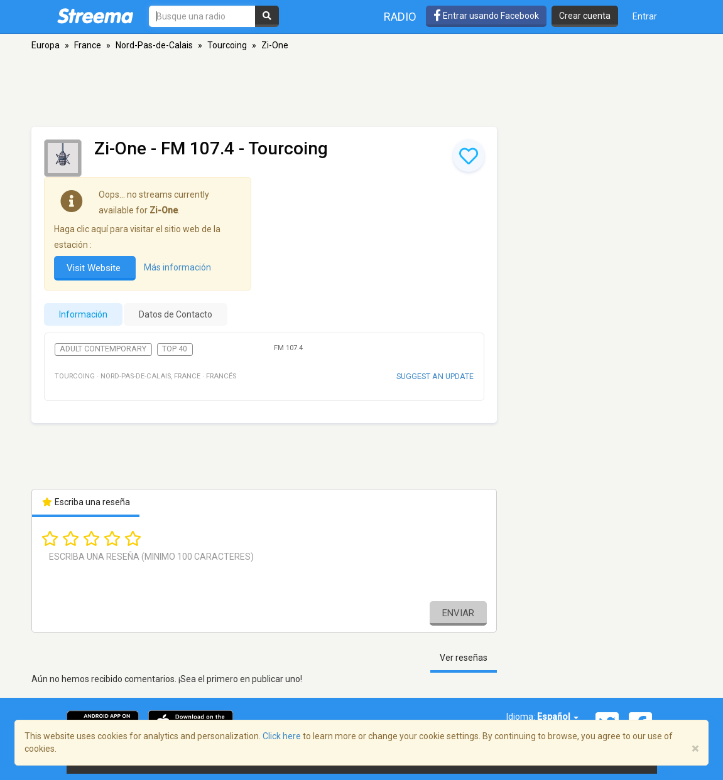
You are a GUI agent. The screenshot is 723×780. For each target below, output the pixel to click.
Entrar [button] (645, 16)
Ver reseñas (463, 658)
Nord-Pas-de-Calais (154, 45)
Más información (177, 267)
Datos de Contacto (175, 314)
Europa (45, 45)
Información (83, 314)
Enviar (458, 613)
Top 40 (174, 349)
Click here (282, 736)
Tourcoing (227, 45)
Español (558, 717)
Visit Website (95, 268)
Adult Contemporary (103, 349)
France (87, 45)
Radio (400, 16)
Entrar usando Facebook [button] (486, 16)
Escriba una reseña (85, 502)
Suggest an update (435, 376)
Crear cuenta (585, 16)
